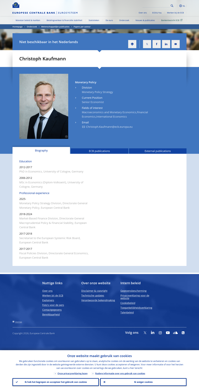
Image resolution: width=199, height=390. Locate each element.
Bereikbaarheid (51, 314)
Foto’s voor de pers (53, 305)
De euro (109, 20)
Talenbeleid (127, 312)
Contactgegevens (52, 309)
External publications (158, 151)
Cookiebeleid (127, 303)
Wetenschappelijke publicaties (55, 26)
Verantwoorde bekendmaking (98, 300)
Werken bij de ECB (175, 12)
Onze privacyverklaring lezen (72, 373)
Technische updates (92, 295)
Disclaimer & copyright (94, 290)
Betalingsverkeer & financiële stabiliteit (64, 20)
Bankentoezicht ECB (172, 20)
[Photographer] (66, 137)
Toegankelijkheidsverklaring (136, 307)
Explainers (48, 300)
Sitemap (18, 322)
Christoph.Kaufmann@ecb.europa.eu (109, 127)
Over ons (143, 12)
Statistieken (94, 20)
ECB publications (99, 151)
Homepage (18, 26)
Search (172, 5)
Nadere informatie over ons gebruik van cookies (120, 373)
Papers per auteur (82, 26)
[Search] (156, 5)
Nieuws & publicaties (145, 20)
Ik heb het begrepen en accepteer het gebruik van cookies (56, 382)
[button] (176, 6)
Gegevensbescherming (133, 290)
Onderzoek (124, 20)
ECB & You (157, 12)
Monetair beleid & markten (28, 20)
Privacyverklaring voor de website (134, 297)
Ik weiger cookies (143, 382)
